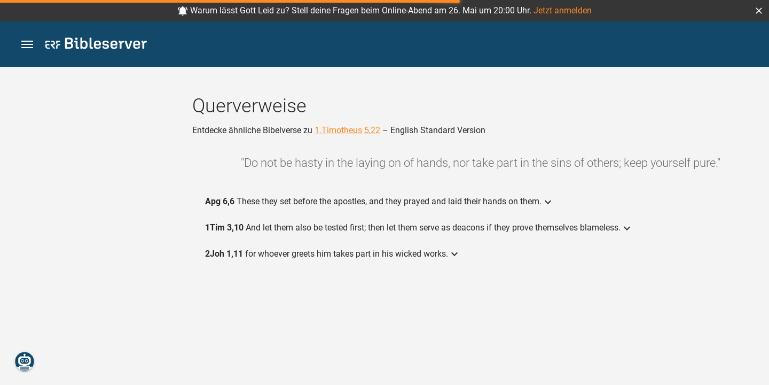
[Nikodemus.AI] (24, 361)
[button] (759, 10)
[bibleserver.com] (96, 45)
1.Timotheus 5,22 (347, 130)
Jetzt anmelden (562, 10)
